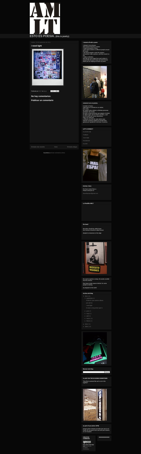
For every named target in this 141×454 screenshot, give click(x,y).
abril (87, 316)
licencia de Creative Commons (87, 447)
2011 (86, 296)
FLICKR (85, 143)
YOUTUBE (86, 138)
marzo (88, 318)
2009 (86, 326)
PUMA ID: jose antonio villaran (94, 300)
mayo (88, 313)
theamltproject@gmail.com (90, 193)
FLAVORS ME (87, 132)
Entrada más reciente (38, 147)
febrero (88, 321)
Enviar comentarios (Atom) (58, 152)
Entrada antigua (72, 147)
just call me (89, 303)
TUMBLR (85, 135)
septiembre (89, 298)
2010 (86, 324)
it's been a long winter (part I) (94, 308)
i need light (89, 305)
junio (87, 311)
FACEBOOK (86, 140)
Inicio (55, 147)
